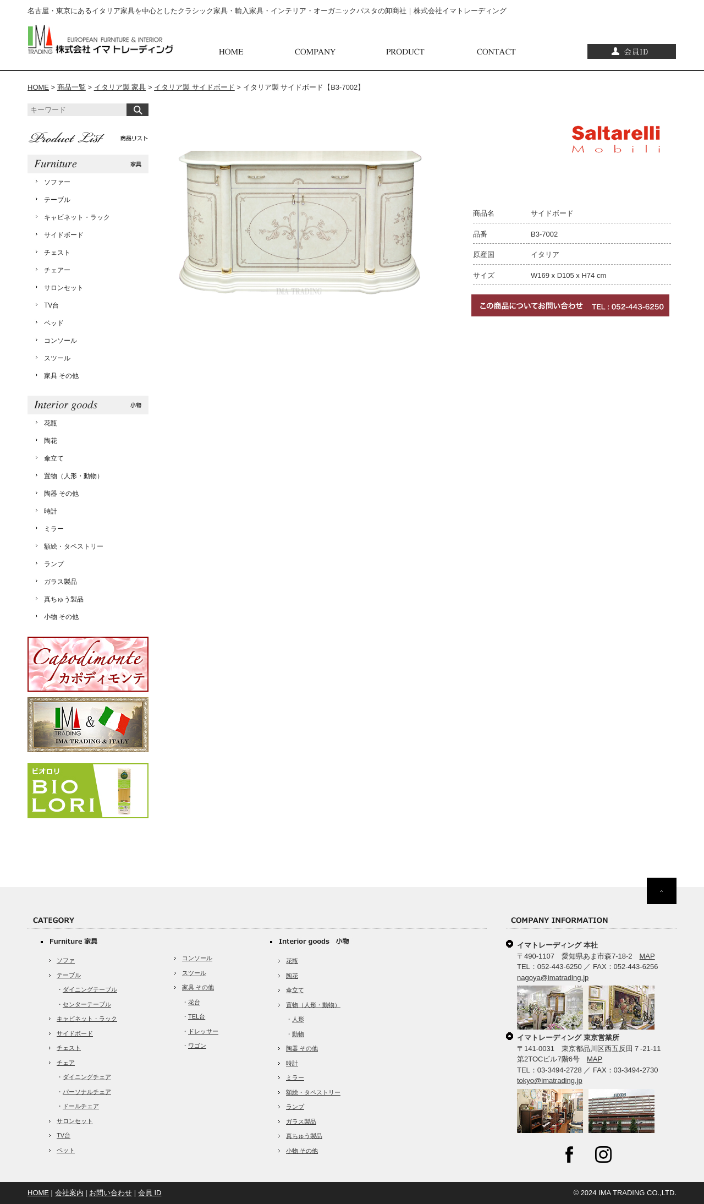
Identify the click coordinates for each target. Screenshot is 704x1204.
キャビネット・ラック (77, 217)
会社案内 (69, 1193)
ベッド (54, 323)
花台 (194, 1002)
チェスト (57, 252)
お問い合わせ (110, 1193)
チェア (66, 1062)
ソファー (57, 182)
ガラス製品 (60, 581)
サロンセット (64, 288)
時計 (50, 511)
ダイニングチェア (87, 1077)
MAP (647, 956)
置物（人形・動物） (73, 476)
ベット (66, 1150)
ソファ (66, 960)
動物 (298, 1034)
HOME (38, 87)
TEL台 (196, 1016)
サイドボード (64, 235)
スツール (57, 358)
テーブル (57, 200)
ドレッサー (203, 1031)
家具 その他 (61, 376)
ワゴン (197, 1045)
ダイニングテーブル (90, 989)
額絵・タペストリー (73, 546)
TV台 (51, 305)
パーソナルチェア (87, 1091)
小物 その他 (61, 617)
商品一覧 (71, 87)
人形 (298, 1019)
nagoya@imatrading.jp (552, 977)
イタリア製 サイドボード (194, 87)
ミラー (54, 529)
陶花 (50, 441)
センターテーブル (87, 1004)
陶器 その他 (61, 493)
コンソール (60, 340)
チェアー (57, 270)
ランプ (54, 564)
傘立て (54, 458)
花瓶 (50, 423)
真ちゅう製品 (64, 599)
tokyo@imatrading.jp (549, 1080)
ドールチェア (81, 1106)
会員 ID (150, 1193)
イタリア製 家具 (120, 87)
